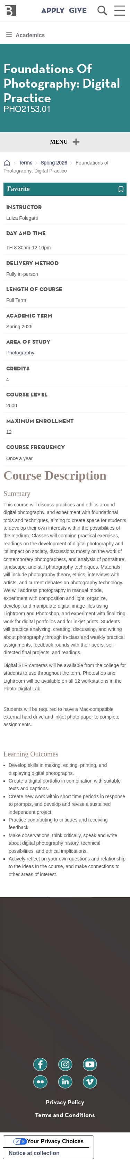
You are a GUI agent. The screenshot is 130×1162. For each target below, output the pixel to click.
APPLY (53, 11)
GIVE (78, 11)
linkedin (65, 1079)
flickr (40, 1079)
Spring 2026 (54, 163)
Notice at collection (34, 1153)
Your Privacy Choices (55, 1141)
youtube (89, 1062)
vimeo (89, 1079)
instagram (65, 1062)
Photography (20, 353)
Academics (30, 37)
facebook (40, 1062)
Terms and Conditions (65, 1115)
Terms (25, 163)
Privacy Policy (65, 1102)
